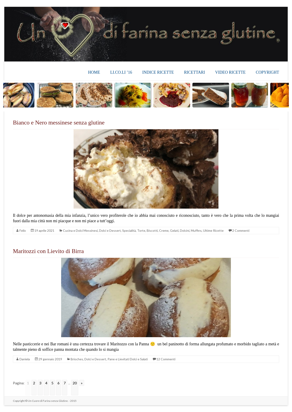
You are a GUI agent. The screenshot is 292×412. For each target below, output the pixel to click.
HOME (94, 72)
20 (75, 383)
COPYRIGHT (267, 72)
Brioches (77, 359)
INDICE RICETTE (158, 72)
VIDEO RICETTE (230, 72)
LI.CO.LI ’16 (121, 72)
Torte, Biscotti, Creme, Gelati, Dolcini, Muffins (169, 230)
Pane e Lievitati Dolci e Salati (128, 359)
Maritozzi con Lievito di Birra (48, 251)
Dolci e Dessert (110, 230)
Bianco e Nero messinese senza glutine (59, 122)
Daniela (24, 359)
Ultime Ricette (213, 230)
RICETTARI (194, 72)
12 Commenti (165, 359)
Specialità (129, 230)
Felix (22, 230)
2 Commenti (240, 230)
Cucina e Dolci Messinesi (80, 230)
